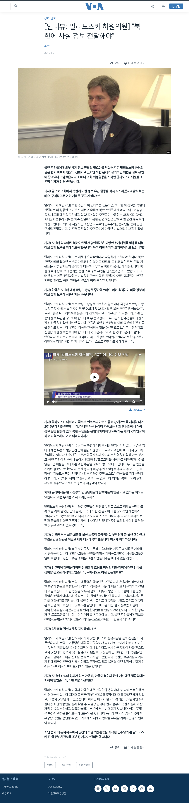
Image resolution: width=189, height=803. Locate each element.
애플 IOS (6, 793)
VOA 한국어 (60, 359)
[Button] (114, 63)
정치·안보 (50, 18)
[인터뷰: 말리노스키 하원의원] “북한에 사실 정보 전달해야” (92, 355)
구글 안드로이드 (10, 786)
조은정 (47, 45)
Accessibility (55, 786)
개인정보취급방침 (57, 793)
